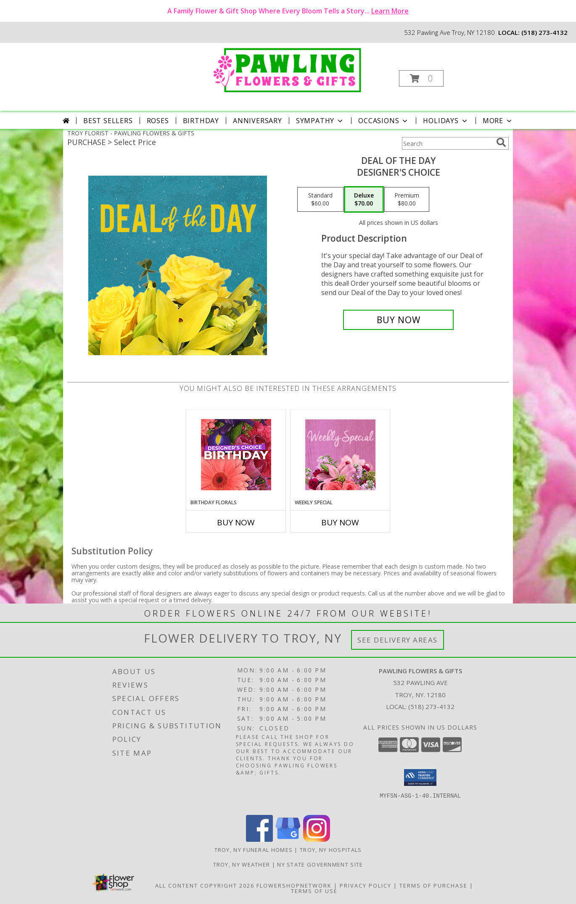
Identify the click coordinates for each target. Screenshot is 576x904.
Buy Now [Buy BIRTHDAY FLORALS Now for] (236, 522)
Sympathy (320, 120)
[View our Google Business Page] (288, 839)
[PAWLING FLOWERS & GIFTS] (287, 69)
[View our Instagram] (316, 839)
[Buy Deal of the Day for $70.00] (398, 320)
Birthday (201, 120)
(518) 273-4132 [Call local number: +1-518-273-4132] (544, 32)
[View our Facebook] (259, 839)
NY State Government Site (320, 864)
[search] (501, 142)
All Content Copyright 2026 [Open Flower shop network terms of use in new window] (204, 885)
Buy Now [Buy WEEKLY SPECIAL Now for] (340, 522)
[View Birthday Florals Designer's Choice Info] (236, 454)
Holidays (445, 120)
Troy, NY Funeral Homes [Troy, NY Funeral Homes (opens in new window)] (253, 850)
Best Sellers (108, 120)
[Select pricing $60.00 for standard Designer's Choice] (320, 199)
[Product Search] (447, 143)
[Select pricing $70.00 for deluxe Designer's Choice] (364, 199)
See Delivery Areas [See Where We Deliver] (397, 640)
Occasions (383, 120)
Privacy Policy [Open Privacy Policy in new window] (365, 885)
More (498, 120)
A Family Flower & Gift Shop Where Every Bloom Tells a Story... (288, 11)
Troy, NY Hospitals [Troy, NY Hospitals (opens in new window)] (331, 850)
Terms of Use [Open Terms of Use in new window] (314, 891)
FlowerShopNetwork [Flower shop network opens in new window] (294, 885)
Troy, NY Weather (241, 864)
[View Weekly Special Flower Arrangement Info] (340, 454)
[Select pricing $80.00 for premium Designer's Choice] (407, 199)
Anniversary (257, 120)
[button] (421, 78)
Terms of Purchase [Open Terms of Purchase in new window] (433, 885)
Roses (158, 120)
